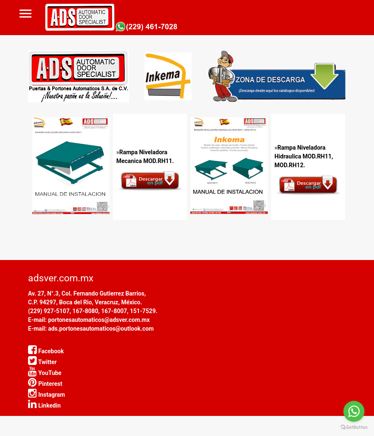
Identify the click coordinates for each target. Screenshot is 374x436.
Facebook (46, 351)
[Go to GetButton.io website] (354, 427)
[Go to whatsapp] (353, 411)
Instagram (46, 394)
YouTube (44, 373)
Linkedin (44, 405)
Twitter (42, 362)
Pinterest (45, 383)
